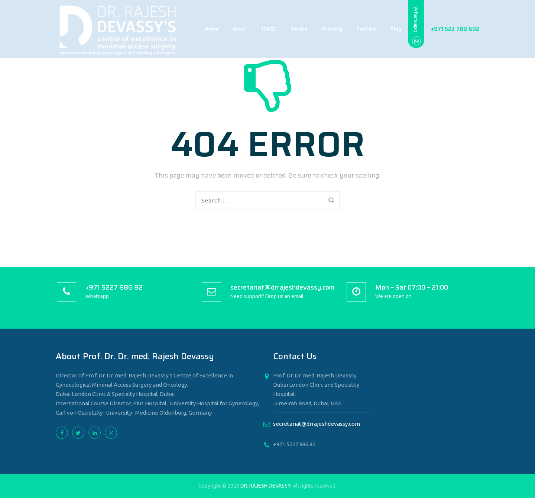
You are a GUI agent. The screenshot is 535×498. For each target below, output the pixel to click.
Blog (388, 29)
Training (324, 29)
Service (291, 29)
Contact (359, 29)
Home (204, 29)
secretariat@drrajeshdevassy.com (316, 424)
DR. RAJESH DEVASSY (265, 486)
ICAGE (261, 29)
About (232, 29)
